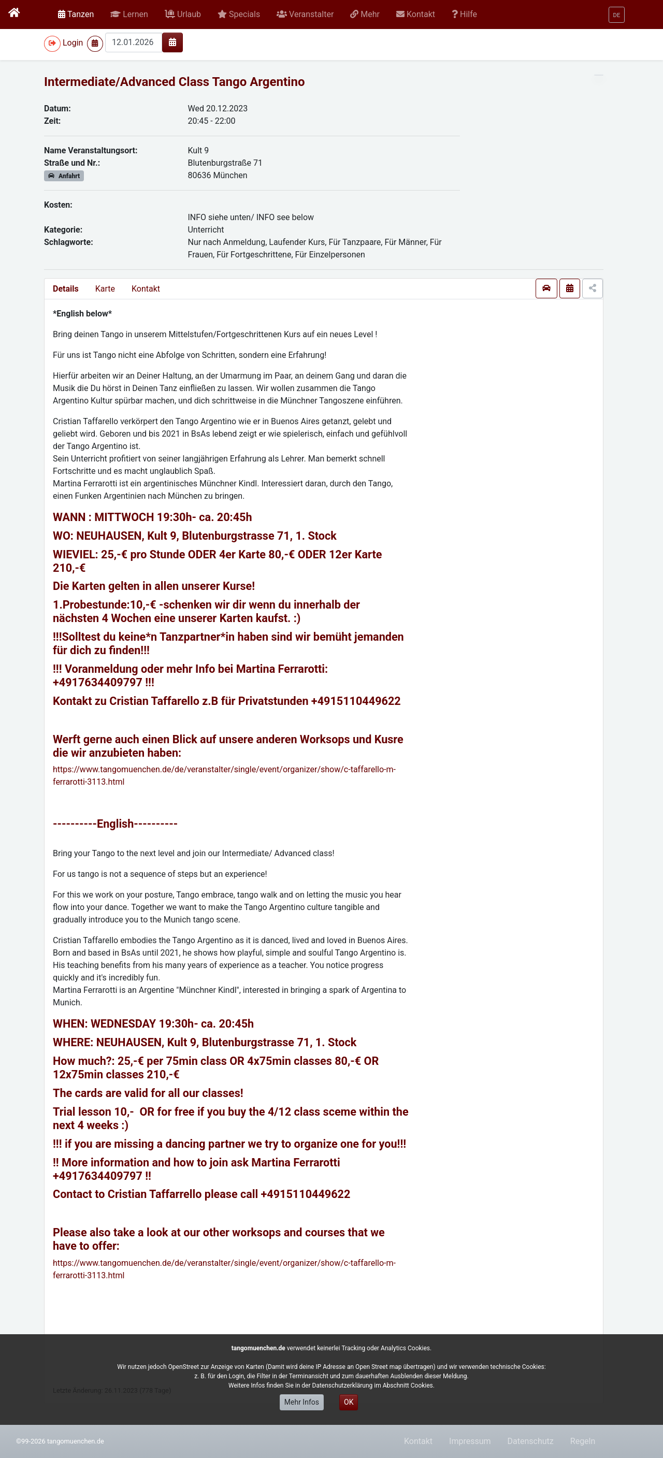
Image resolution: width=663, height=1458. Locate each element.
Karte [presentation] (105, 289)
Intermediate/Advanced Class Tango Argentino (174, 82)
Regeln (583, 1441)
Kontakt (146, 289)
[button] (129, 14)
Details (66, 289)
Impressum (470, 1441)
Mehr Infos (301, 1402)
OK (348, 1402)
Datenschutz (531, 1441)
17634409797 (107, 682)
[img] (172, 42)
